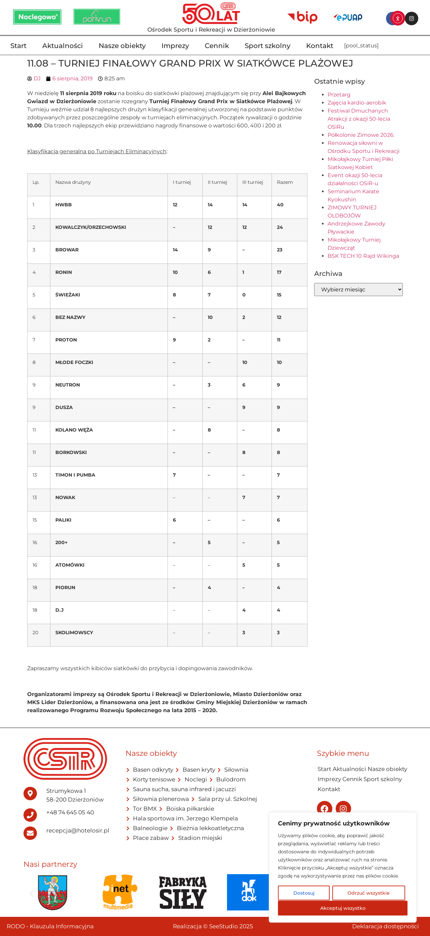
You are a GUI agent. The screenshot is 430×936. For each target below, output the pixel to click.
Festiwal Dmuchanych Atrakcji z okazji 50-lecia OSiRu (359, 119)
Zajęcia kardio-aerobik (357, 102)
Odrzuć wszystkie (368, 893)
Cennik (217, 45)
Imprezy (175, 45)
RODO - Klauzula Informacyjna (50, 926)
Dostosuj (303, 893)
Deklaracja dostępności (385, 926)
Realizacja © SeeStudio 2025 (213, 926)
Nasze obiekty (122, 45)
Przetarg (339, 94)
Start (18, 45)
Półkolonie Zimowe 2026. (361, 135)
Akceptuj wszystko (343, 908)
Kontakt (319, 45)
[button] (31, 893)
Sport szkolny (267, 45)
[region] (343, 868)
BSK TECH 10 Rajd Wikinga (363, 256)
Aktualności (62, 45)
